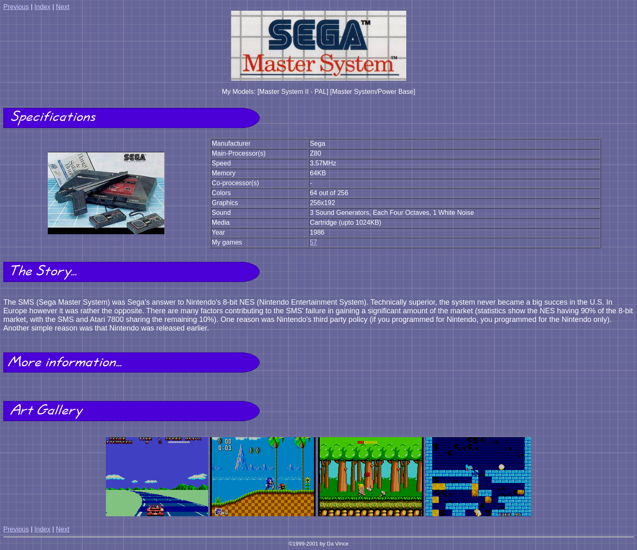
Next (62, 6)
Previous (16, 6)
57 (313, 242)
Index (42, 6)
